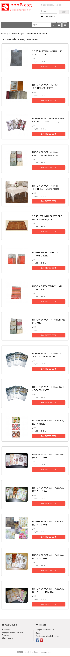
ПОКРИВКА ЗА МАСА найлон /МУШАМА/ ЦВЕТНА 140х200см (48, 557)
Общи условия (7, 638)
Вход (64, 12)
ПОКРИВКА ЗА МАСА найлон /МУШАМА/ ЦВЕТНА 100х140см (48, 456)
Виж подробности (48, 67)
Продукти (21, 34)
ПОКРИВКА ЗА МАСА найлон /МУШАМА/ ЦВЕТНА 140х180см (48, 523)
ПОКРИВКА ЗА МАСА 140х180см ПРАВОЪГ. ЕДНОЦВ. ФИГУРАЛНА (45, 154)
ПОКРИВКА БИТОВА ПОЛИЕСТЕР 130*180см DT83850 (45, 254)
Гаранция (5, 635)
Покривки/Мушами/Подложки (36, 34)
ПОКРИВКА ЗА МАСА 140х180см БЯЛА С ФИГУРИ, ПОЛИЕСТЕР (48, 388)
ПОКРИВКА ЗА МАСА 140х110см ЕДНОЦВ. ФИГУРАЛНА (48, 321)
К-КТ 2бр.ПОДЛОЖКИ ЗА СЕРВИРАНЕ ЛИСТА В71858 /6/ (47, 53)
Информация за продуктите (12, 632)
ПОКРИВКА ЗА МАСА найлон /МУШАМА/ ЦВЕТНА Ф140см (48, 422)
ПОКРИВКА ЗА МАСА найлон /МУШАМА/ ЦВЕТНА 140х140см (48, 489)
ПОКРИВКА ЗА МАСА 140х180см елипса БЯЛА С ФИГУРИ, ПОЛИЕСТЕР (48, 355)
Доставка (6, 630)
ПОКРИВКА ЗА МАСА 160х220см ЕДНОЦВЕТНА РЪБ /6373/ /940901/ (46, 187)
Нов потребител (48, 16)
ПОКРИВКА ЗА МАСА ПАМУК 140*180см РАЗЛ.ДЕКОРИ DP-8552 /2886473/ (48, 120)
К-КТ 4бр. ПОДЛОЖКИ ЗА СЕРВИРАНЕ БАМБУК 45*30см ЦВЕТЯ (47, 218)
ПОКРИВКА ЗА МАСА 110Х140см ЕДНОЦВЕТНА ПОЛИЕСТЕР (45, 86)
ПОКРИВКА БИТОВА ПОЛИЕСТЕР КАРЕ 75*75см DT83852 (47, 288)
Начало (13, 34)
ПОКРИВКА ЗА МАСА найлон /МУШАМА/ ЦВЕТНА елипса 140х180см (48, 590)
